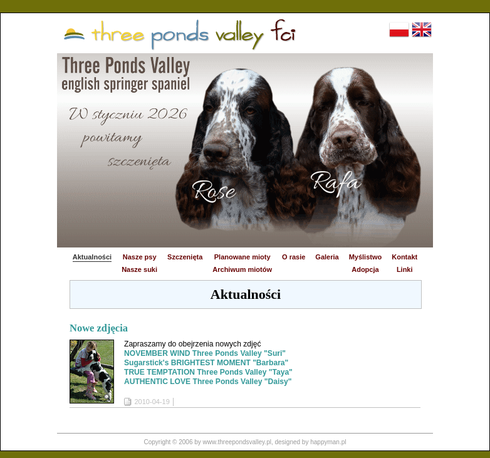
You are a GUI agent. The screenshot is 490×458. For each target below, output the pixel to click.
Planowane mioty (242, 257)
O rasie (293, 257)
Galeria (326, 257)
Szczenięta (184, 257)
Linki (405, 269)
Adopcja (365, 269)
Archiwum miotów (242, 269)
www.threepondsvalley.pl (237, 442)
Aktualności (92, 257)
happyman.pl (328, 442)
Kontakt (404, 257)
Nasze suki (139, 269)
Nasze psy (140, 257)
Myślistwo (365, 257)
